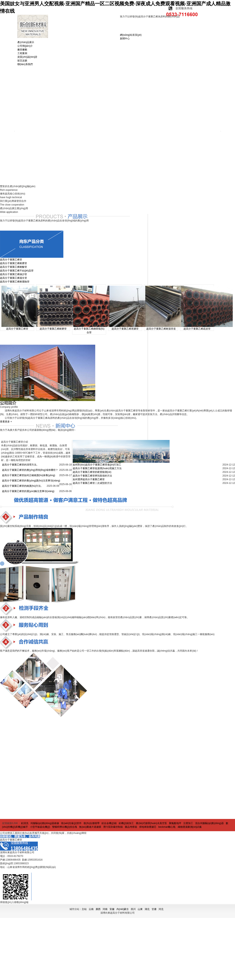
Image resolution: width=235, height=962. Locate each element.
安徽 (112, 909)
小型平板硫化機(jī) (40, 826)
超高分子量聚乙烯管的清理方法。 (20, 464)
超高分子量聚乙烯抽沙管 (13, 274)
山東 (140, 909)
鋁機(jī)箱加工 (126, 823)
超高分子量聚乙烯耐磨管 (13, 263)
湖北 (147, 909)
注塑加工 (188, 823)
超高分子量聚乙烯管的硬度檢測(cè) (92, 472)
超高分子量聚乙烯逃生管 (13, 278)
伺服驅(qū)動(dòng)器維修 (44, 823)
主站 (84, 909)
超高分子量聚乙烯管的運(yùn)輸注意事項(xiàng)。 (28, 491)
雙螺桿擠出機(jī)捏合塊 (64, 826)
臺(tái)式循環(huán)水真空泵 (151, 823)
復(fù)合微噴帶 (92, 823)
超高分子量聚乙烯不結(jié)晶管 (17, 270)
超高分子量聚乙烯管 (11, 259)
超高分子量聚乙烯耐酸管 (13, 266)
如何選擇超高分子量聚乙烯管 (89, 479)
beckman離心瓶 (167, 826)
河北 (161, 909)
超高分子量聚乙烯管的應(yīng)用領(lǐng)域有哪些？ (30, 470)
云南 (91, 909)
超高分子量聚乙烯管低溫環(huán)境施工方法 (97, 468)
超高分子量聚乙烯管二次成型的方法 (92, 483)
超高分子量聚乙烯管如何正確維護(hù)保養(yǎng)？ (28, 475)
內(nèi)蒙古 (122, 909)
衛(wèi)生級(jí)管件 (71, 823)
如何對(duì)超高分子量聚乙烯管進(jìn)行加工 (97, 464)
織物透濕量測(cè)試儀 (190, 826)
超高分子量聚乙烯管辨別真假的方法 (92, 475)
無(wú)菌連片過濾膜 (90, 826)
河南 (105, 909)
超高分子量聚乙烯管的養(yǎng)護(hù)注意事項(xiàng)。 (31, 480)
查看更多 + (6, 421)
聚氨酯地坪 (175, 823)
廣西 (98, 909)
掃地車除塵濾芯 (147, 826)
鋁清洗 (24, 823)
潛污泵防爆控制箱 (113, 826)
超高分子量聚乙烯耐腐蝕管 (14, 281)
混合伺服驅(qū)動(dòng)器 (209, 823)
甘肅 (154, 909)
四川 (133, 909)
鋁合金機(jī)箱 (109, 823)
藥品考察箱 (131, 826)
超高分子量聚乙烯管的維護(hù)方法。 (22, 485)
